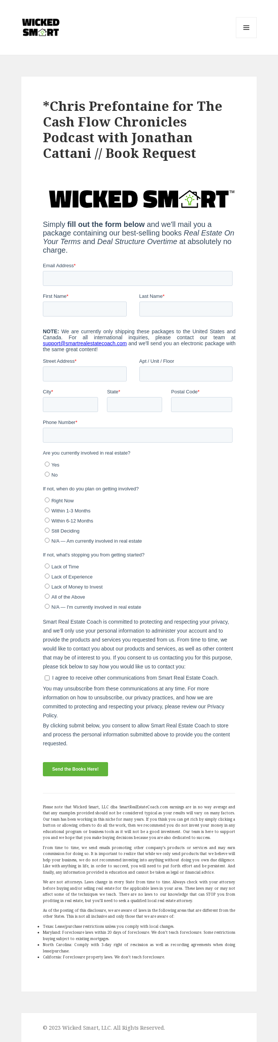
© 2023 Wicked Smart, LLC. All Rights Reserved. (104, 1027)
